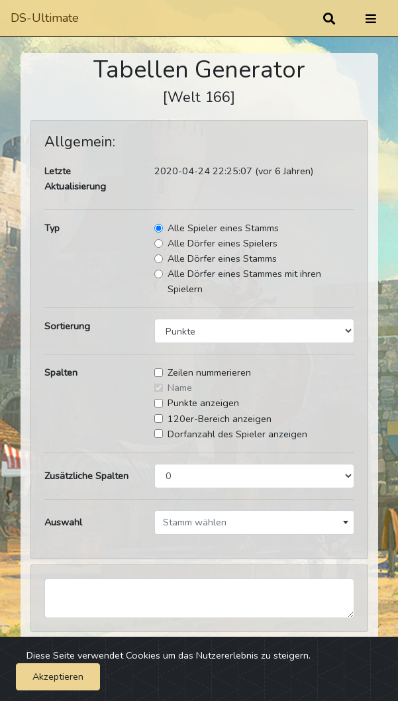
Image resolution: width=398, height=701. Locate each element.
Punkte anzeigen (203, 402)
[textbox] (254, 522)
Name (180, 387)
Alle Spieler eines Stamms (223, 228)
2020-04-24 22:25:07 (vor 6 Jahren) (233, 171)
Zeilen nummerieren (209, 372)
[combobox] (254, 522)
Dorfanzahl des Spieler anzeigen (237, 434)
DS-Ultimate (45, 18)
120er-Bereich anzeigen (220, 418)
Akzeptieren (57, 676)
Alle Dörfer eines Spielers (222, 243)
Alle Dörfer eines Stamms (222, 258)
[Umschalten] (370, 18)
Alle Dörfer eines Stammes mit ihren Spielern (244, 281)
